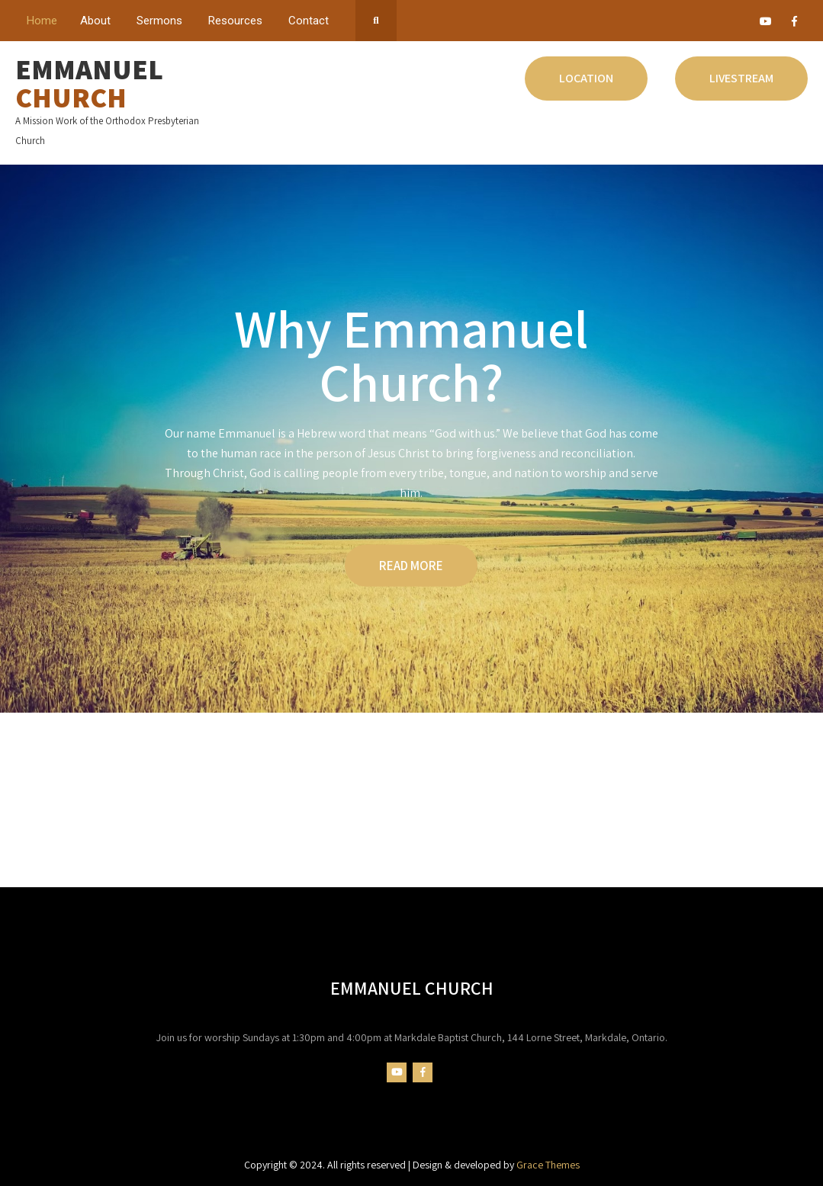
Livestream (741, 78)
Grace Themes (548, 1165)
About (95, 20)
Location (586, 78)
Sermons (159, 20)
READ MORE (411, 565)
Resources (235, 20)
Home (42, 20)
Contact (308, 20)
